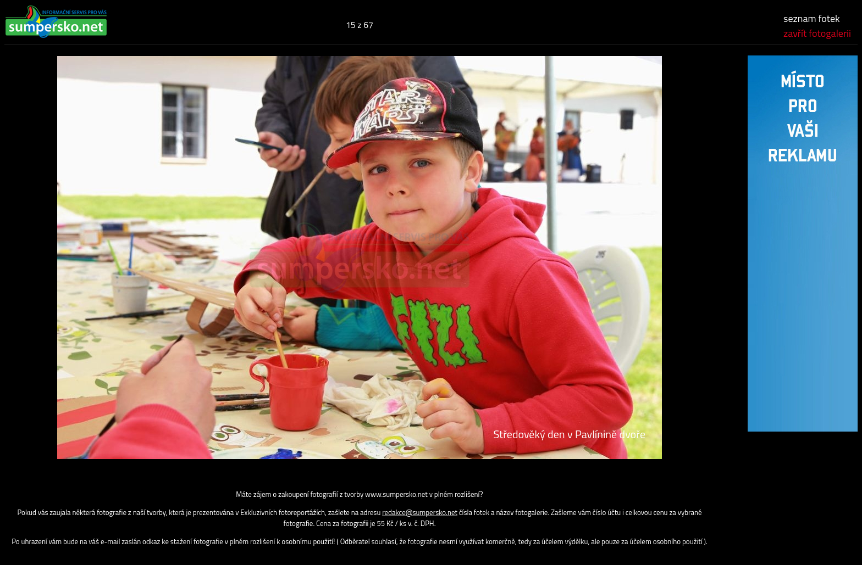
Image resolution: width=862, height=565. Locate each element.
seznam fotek (811, 18)
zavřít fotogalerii (817, 33)
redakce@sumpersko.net (419, 512)
